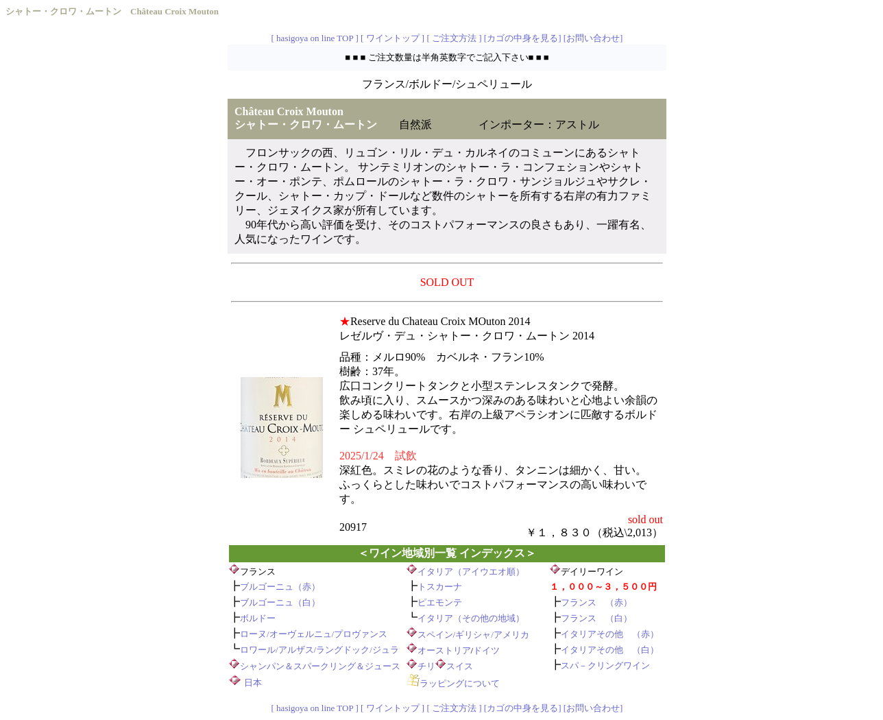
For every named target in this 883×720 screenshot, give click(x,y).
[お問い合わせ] (593, 38)
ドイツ (486, 650)
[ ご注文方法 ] (453, 38)
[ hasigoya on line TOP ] (315, 38)
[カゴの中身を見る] (522, 38)
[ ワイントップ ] (392, 38)
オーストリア (444, 650)
